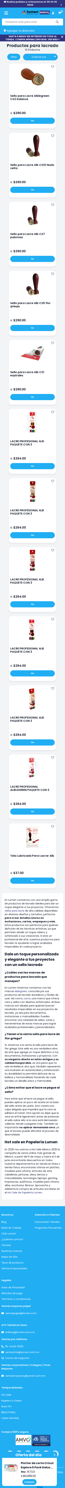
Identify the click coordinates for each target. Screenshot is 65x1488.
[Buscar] (57, 22)
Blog (3, 1222)
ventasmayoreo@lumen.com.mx (25, 1376)
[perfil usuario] (53, 13)
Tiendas (6, 1245)
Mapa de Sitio (9, 1257)
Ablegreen (21, 991)
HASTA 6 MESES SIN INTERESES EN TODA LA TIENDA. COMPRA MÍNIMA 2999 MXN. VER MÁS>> (33, 38)
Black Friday (8, 1412)
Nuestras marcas (11, 1251)
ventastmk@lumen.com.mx (22, 1352)
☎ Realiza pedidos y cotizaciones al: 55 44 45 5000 (30, 3)
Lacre (27, 998)
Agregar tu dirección (19, 31)
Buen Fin (6, 1406)
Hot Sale (6, 1395)
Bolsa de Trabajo (11, 1227)
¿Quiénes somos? (12, 1239)
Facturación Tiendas (47, 1222)
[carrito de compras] (59, 13)
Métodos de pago (12, 1293)
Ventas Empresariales (14, 1268)
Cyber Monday (10, 1418)
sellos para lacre (14, 910)
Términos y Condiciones (16, 1299)
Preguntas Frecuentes (48, 1227)
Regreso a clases (11, 1400)
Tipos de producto (12, 1262)
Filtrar (14, 57)
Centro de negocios (17, 1358)
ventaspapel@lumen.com (21, 1313)
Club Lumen (8, 1233)
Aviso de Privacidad (13, 1287)
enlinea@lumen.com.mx (20, 1332)
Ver (32, 121)
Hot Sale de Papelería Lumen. (25, 1192)
